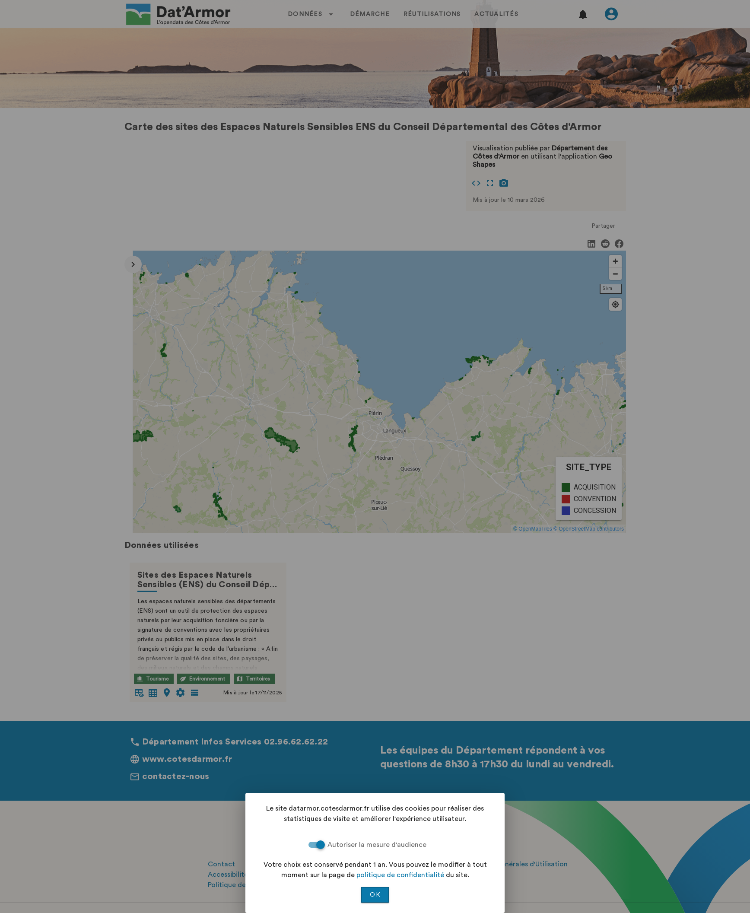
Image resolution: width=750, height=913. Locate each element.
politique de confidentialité (400, 875)
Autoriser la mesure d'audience (376, 844)
